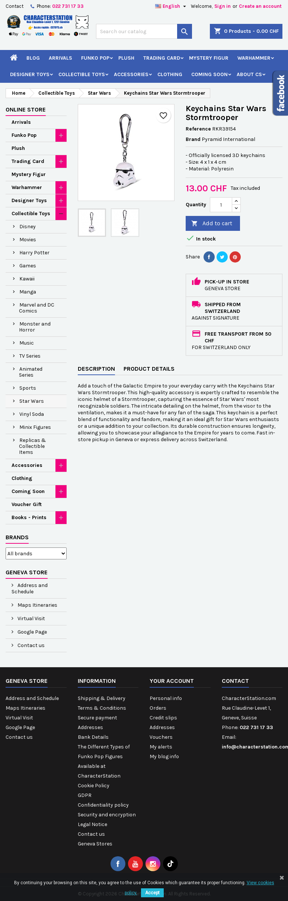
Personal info (166, 698)
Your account (172, 680)
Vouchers (161, 737)
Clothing (169, 74)
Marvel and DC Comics (36, 308)
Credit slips (163, 718)
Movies (27, 239)
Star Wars (31, 401)
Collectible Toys (81, 74)
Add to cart (211, 223)
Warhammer (254, 58)
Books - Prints (29, 517)
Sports (27, 388)
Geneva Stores (95, 844)
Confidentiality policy (103, 805)
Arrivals (60, 58)
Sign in (222, 6)
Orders (158, 708)
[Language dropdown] (171, 6)
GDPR (85, 795)
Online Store (26, 109)
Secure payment (97, 718)
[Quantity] (221, 204)
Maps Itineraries (36, 605)
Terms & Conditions (102, 708)
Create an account (260, 6)
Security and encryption (107, 814)
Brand (193, 139)
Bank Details (93, 737)
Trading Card (161, 58)
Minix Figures (35, 427)
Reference (198, 129)
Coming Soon (209, 74)
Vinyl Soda (31, 414)
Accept (152, 892)
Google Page (31, 632)
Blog (33, 58)
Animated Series (30, 372)
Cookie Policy (93, 785)
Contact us (30, 645)
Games (27, 266)
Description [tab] (96, 368)
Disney (27, 226)
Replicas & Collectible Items (32, 446)
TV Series (30, 356)
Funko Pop (95, 58)
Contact (14, 6)
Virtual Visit (30, 618)
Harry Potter (34, 252)
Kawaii (27, 279)
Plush (126, 58)
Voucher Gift (27, 504)
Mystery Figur (208, 58)
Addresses (90, 727)
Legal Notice (92, 824)
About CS (249, 74)
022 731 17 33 (68, 6)
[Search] (144, 31)
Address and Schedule (30, 588)
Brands (17, 537)
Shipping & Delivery (101, 698)
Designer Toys (29, 74)
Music (26, 343)
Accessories (131, 74)
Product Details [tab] (149, 368)
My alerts (161, 747)
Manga (27, 292)
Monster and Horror (35, 327)
